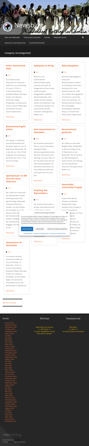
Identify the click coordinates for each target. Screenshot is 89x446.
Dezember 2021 (11, 421)
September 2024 (11, 357)
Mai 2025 (8, 340)
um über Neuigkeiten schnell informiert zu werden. (44, 332)
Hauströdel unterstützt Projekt (72, 186)
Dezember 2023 (11, 376)
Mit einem (73, 327)
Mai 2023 (8, 391)
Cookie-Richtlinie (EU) (37, 43)
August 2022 (9, 408)
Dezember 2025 (11, 325)
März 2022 (9, 417)
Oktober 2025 (10, 329)
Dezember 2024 (11, 351)
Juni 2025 (8, 338)
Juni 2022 (8, 413)
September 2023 (11, 383)
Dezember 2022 (11, 400)
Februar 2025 (10, 346)
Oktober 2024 (10, 355)
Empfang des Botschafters (40, 192)
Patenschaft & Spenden (32, 37)
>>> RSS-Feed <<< (44, 329)
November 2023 (11, 378)
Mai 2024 (8, 366)
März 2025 (9, 344)
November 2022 (11, 402)
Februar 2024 (10, 372)
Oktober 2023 (10, 381)
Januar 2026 (9, 323)
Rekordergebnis (70, 65)
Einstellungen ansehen (57, 229)
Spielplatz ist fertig (44, 65)
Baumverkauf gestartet (69, 131)
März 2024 (9, 370)
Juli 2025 (8, 336)
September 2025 (11, 331)
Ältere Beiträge (9, 303)
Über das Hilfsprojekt (12, 37)
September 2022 (11, 406)
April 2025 (8, 342)
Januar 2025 (9, 348)
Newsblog (28, 25)
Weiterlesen (10, 117)
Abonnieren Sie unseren (44, 327)
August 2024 (9, 359)
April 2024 (8, 368)
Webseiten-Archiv (60, 37)
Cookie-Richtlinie (27, 233)
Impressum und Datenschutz (41, 233)
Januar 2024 (9, 374)
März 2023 (9, 396)
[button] (67, 213)
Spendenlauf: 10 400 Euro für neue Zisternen (16, 178)
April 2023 (8, 393)
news (9, 75)
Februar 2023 (10, 398)
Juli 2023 (8, 387)
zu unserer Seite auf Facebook (73, 331)
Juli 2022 (8, 410)
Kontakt (47, 37)
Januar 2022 (9, 419)
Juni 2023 (8, 389)
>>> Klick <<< (73, 329)
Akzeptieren (27, 229)
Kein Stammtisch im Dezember (44, 131)
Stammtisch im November (14, 244)
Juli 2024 (8, 361)
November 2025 (11, 327)
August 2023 (9, 385)
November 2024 (11, 353)
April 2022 (8, 415)
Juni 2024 (8, 363)
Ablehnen (40, 229)
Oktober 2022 (10, 404)
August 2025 (9, 334)
